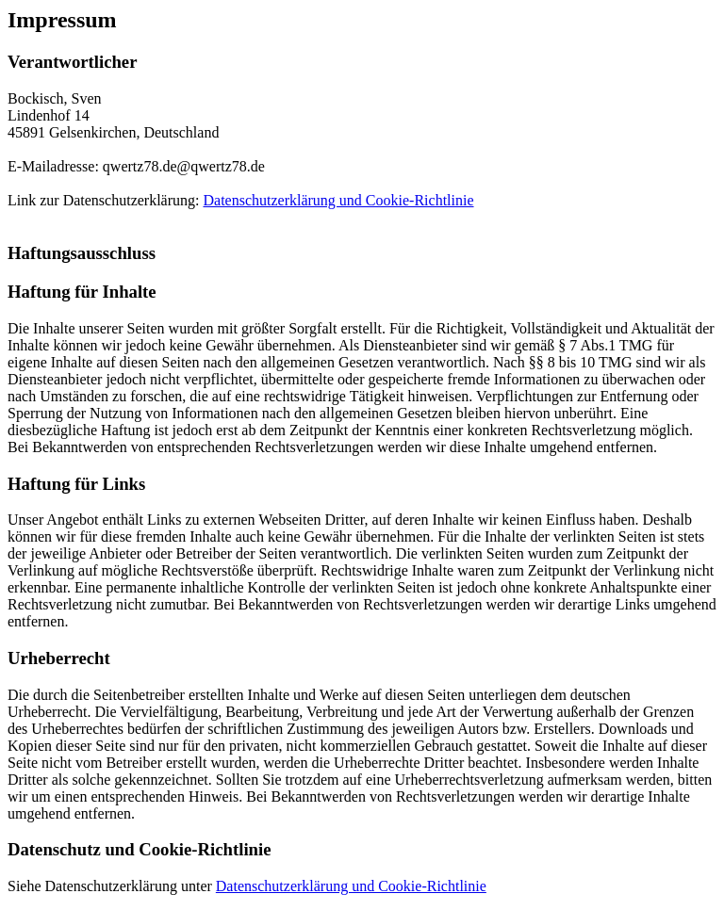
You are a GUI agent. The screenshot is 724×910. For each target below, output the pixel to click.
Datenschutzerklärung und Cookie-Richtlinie (338, 200)
